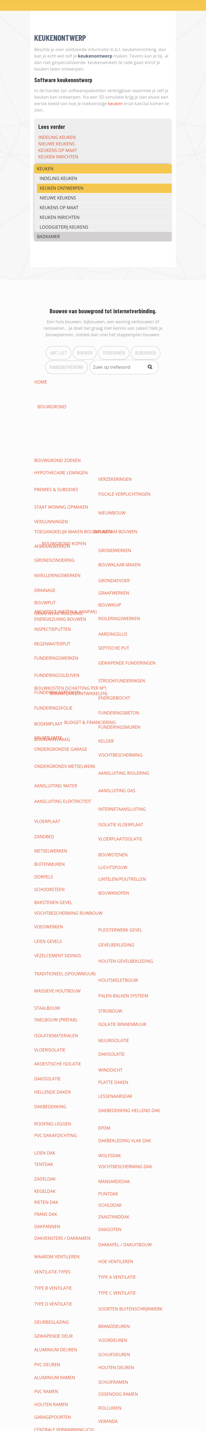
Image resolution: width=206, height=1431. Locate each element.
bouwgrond (116, 382)
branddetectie (51, 1024)
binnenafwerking (66, 367)
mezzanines (115, 1134)
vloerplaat (47, 570)
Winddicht (114, 680)
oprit (108, 1199)
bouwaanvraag (52, 401)
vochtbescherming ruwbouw (68, 615)
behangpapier (50, 1070)
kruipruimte (48, 538)
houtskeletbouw (121, 641)
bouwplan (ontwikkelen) (130, 395)
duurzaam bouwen (124, 414)
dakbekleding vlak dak (128, 713)
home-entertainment (58, 1011)
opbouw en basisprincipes (64, 972)
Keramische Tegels (123, 1096)
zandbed (44, 577)
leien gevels (48, 628)
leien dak (44, 719)
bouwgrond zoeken (57, 388)
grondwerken (118, 453)
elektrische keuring (125, 953)
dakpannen (47, 758)
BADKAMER (48, 236)
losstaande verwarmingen (65, 907)
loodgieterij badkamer (60, 914)
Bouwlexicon (47, 1363)
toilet (41, 888)
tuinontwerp (117, 1180)
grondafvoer (117, 466)
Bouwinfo (43, 1357)
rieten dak (46, 745)
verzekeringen (118, 421)
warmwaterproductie (127, 914)
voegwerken (48, 622)
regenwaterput (52, 499)
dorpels (43, 596)
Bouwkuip (113, 479)
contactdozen (119, 946)
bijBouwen (145, 352)
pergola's (113, 1193)
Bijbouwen (45, 1344)
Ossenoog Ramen (121, 830)
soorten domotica (56, 985)
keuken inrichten (58, 157)
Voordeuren (116, 804)
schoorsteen (49, 602)
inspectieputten (52, 492)
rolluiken (113, 836)
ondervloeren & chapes (61, 1083)
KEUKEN (45, 169)
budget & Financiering (127, 401)
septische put (117, 499)
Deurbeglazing (51, 797)
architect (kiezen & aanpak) (65, 395)
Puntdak (112, 739)
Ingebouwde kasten (57, 1128)
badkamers (114, 1160)
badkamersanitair (55, 1173)
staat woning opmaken (61, 434)
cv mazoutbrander (56, 894)
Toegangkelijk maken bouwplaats (73, 447)
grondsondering (54, 460)
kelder (109, 538)
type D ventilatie (53, 791)
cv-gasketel (115, 888)
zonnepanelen (118, 966)
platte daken (117, 687)
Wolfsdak (113, 719)
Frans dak (45, 752)
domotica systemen (124, 979)
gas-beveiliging (119, 1018)
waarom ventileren (57, 771)
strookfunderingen (125, 512)
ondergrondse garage (60, 544)
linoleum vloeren (122, 1083)
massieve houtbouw (57, 648)
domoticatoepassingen (129, 985)
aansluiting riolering (127, 551)
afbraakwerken (52, 453)
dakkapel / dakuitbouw (128, 765)
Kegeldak (45, 739)
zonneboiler (116, 855)
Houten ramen (51, 836)
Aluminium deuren (55, 810)
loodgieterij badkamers (61, 1160)
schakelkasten (51, 933)
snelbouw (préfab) (55, 661)
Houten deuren (120, 817)
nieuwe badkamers (55, 1167)
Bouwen (84, 352)
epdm (108, 706)
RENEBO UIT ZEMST (54, 1225)
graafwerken (117, 473)
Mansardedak (117, 732)
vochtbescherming (124, 544)
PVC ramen (46, 830)
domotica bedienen (56, 1005)
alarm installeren (123, 1031)
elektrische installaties (62, 927)
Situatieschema (119, 940)
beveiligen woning (55, 1031)
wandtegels (48, 1063)
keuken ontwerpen (62, 188)
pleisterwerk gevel (123, 622)
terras (41, 1199)
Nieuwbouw (115, 434)
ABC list (58, 352)
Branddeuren (117, 797)
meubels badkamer (123, 1173)
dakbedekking (50, 700)
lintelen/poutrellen (125, 596)
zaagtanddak (117, 752)
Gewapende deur (53, 804)
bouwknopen (117, 602)
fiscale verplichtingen (128, 427)
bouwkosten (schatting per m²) (70, 408)
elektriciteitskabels (124, 933)
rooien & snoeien (54, 1193)
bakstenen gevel (53, 609)
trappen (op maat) (54, 1121)
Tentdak (43, 726)
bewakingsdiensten (124, 1037)
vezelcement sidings (57, 635)
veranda (111, 843)
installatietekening (57, 946)
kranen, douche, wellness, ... (67, 1180)
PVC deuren (47, 817)
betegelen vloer (120, 1108)
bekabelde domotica (125, 992)
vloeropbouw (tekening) (62, 1076)
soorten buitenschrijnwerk (134, 791)
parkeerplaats (50, 1206)
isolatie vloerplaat (124, 570)
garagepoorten (52, 843)
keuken (115, 104)
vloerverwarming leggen (131, 907)
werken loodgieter (56, 875)
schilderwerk (117, 1063)
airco (40, 868)
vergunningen (51, 440)
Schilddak (113, 745)
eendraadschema (54, 940)
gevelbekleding (120, 628)
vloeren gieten (119, 1102)
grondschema (118, 927)
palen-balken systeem (127, 648)
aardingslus (116, 492)
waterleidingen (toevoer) (131, 875)
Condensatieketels (56, 901)
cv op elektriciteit (122, 901)
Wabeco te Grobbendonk (130, 1206)
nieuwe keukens (56, 144)
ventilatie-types (52, 778)
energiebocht (117, 518)
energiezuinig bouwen (60, 414)
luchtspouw (116, 590)
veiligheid (113, 959)
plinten (110, 1121)
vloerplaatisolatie (123, 577)
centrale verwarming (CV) (64, 849)
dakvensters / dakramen (62, 765)
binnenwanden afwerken (131, 1057)
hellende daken (52, 693)
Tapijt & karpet (50, 1115)
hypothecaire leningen (61, 421)
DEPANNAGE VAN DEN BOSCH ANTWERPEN (78, 1219)
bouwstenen (116, 583)
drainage (45, 473)
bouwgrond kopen (124, 388)
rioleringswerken (122, 486)
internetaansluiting (125, 564)
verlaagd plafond (123, 1050)
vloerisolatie (49, 674)
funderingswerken (56, 505)
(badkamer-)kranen (124, 1167)
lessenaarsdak (119, 693)
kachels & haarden (123, 862)
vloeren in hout (53, 1096)
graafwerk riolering (58, 486)
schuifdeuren (117, 810)
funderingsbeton (122, 525)
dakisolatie (115, 674)
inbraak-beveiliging (56, 1018)
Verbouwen (45, 1337)
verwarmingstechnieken (130, 849)
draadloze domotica (58, 998)
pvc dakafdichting (55, 713)
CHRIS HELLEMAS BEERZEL (60, 1212)
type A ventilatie (120, 778)
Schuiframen (116, 823)
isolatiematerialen (56, 667)
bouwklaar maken (123, 460)
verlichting (47, 953)
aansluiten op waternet (130, 868)
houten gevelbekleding (129, 635)
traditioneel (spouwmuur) (64, 641)
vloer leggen (117, 1089)
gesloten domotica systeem (134, 998)
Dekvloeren (115, 1076)
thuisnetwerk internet (128, 972)
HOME (40, 382)
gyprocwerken (119, 1044)
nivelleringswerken (57, 466)
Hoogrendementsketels (129, 894)
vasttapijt (45, 1102)
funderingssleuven (56, 512)
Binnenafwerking (51, 1350)
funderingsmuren (123, 531)
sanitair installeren (125, 881)
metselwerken (50, 583)
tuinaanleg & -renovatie (62, 1186)
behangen (113, 1070)
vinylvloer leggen (55, 1108)
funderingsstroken (57, 518)
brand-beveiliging (122, 1011)
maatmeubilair (51, 1134)
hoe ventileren (119, 771)
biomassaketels (52, 862)
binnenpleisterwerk (57, 1057)
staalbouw (47, 654)
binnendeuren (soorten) (130, 1115)
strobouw (114, 654)
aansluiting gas (120, 557)
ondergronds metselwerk (64, 551)
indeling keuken (57, 137)
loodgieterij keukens (64, 227)
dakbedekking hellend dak (132, 700)
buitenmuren (49, 590)
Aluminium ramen (54, 823)
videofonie (114, 1005)
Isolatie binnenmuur (126, 661)
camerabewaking (54, 1037)
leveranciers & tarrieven (62, 966)
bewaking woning (122, 1024)
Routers (43, 979)
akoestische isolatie (57, 680)
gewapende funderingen (130, 505)
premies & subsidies (56, 427)
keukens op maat (57, 150)
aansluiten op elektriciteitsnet (70, 920)
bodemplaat (48, 531)
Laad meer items (101, 1241)
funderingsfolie (53, 525)
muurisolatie (117, 667)
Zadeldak (45, 732)
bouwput (45, 479)
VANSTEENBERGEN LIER (125, 1212)
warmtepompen (52, 855)
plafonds (45, 1050)
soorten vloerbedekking (63, 1089)
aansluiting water (55, 557)
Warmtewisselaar (54, 959)
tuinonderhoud (120, 1186)
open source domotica (60, 992)
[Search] (124, 367)
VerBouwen (114, 352)
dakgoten (113, 758)
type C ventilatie (120, 784)
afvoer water (50, 881)
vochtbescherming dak (129, 726)
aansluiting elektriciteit (62, 564)
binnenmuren (50, 1044)
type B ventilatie (53, 784)
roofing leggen (52, 706)
